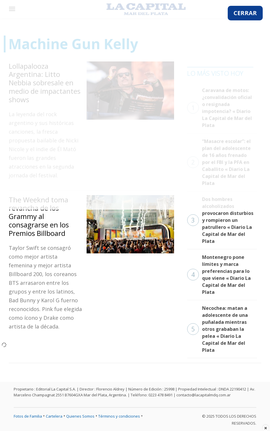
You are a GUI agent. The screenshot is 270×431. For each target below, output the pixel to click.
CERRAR (245, 13)
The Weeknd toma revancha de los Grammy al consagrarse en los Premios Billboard (39, 216)
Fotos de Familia (28, 416)
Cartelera (54, 416)
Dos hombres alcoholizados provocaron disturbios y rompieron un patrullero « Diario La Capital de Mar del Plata (220, 220)
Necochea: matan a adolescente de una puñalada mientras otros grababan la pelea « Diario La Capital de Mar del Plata (217, 329)
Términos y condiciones (119, 416)
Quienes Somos (80, 416)
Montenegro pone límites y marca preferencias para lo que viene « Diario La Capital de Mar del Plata (219, 274)
